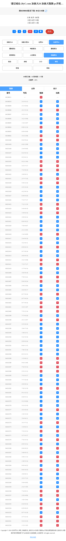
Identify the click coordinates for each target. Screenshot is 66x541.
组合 (9, 62)
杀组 (25, 62)
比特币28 (56, 42)
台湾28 (41, 42)
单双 (56, 62)
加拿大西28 (25, 42)
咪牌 (50, 31)
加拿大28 (10, 42)
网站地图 (33, 537)
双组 (47, 68)
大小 (40, 62)
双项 (17, 68)
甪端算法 (54, 55)
